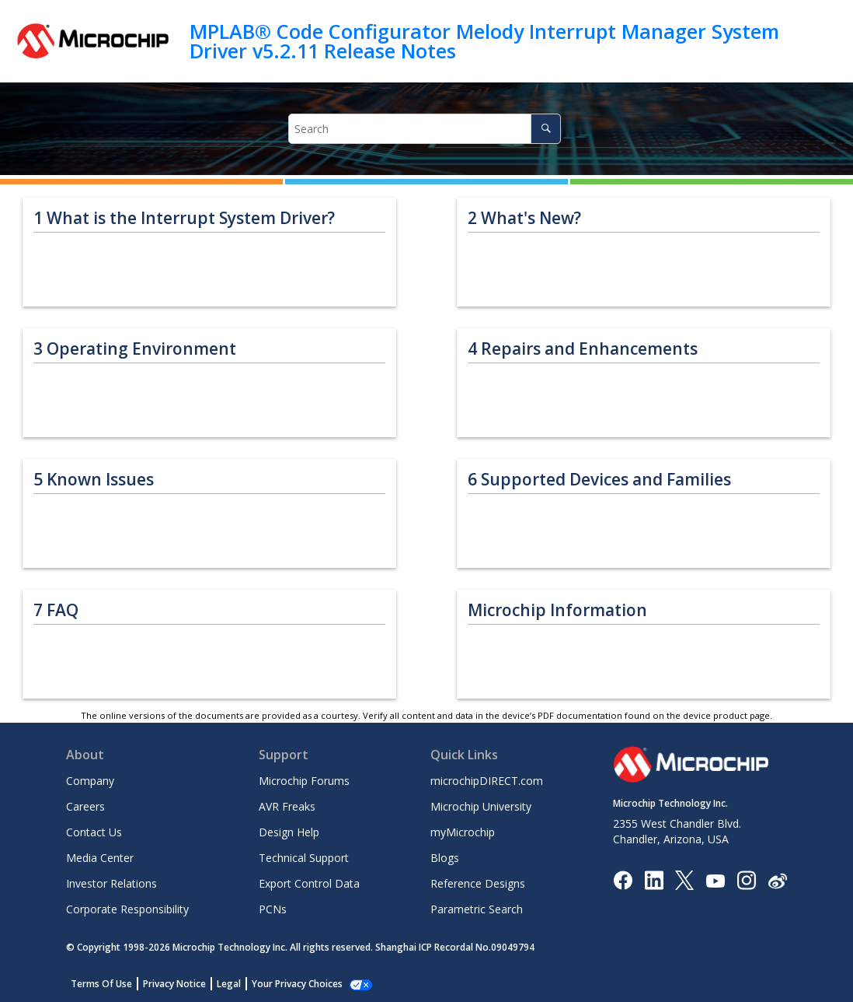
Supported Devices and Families (599, 479)
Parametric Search (476, 909)
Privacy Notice (174, 983)
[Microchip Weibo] (777, 880)
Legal (229, 983)
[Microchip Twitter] (684, 879)
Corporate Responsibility (127, 909)
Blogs (444, 857)
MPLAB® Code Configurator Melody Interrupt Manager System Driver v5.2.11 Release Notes (484, 40)
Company (90, 780)
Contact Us (94, 832)
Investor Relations (111, 883)
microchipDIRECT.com (486, 780)
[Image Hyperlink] (715, 880)
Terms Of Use (101, 983)
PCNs (273, 909)
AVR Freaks (287, 806)
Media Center (100, 857)
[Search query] (425, 129)
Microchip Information (557, 610)
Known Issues (93, 479)
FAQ (55, 610)
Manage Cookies (289, 983)
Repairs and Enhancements (583, 349)
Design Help (289, 832)
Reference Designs (477, 883)
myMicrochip (462, 832)
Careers (85, 806)
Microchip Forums (304, 780)
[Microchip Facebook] (622, 879)
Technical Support (304, 857)
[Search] (546, 129)
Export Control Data (309, 883)
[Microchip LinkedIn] (653, 879)
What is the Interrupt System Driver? (184, 218)
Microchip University (480, 806)
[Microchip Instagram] (746, 879)
